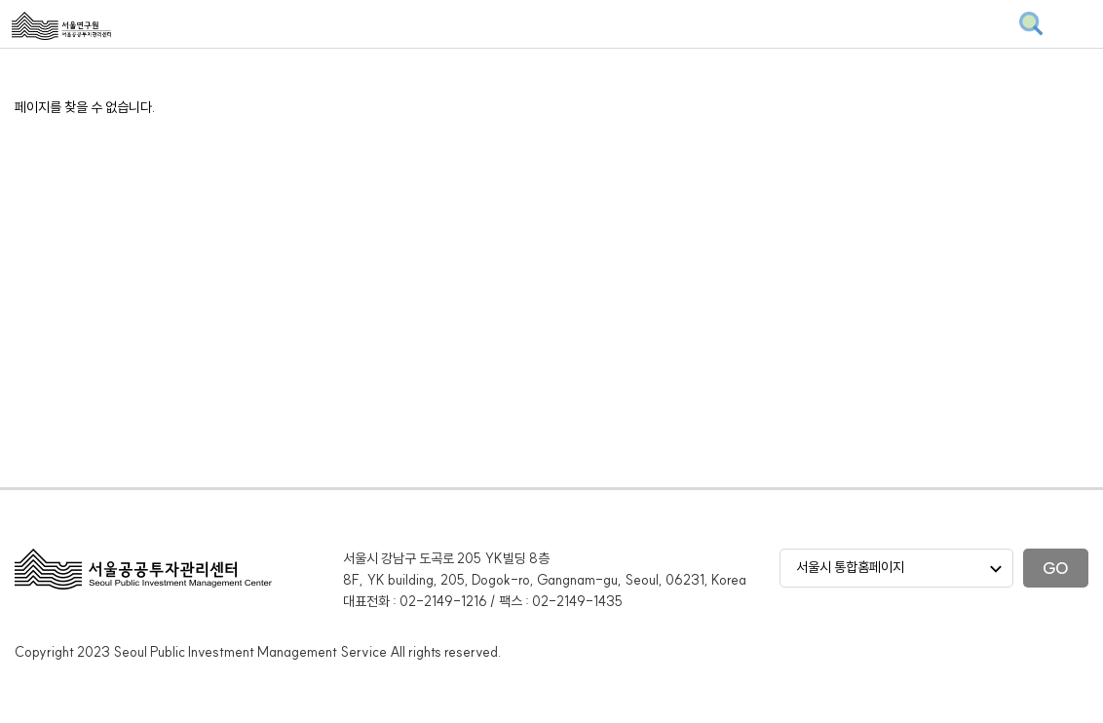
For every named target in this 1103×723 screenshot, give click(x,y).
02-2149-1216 (443, 601)
